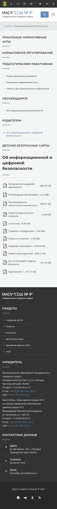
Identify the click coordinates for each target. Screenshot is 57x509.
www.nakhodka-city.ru (19, 394)
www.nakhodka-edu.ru (19, 425)
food (8, 351)
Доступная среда (14, 338)
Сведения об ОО (14, 320)
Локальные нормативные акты (22, 82)
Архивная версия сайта (18, 345)
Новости (10, 326)
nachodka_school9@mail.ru (23, 473)
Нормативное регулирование (21, 76)
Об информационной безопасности (24, 110)
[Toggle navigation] (53, 15)
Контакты (11, 332)
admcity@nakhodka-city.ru (22, 391)
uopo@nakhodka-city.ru (21, 421)
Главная (8, 26)
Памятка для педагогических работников (27, 88)
